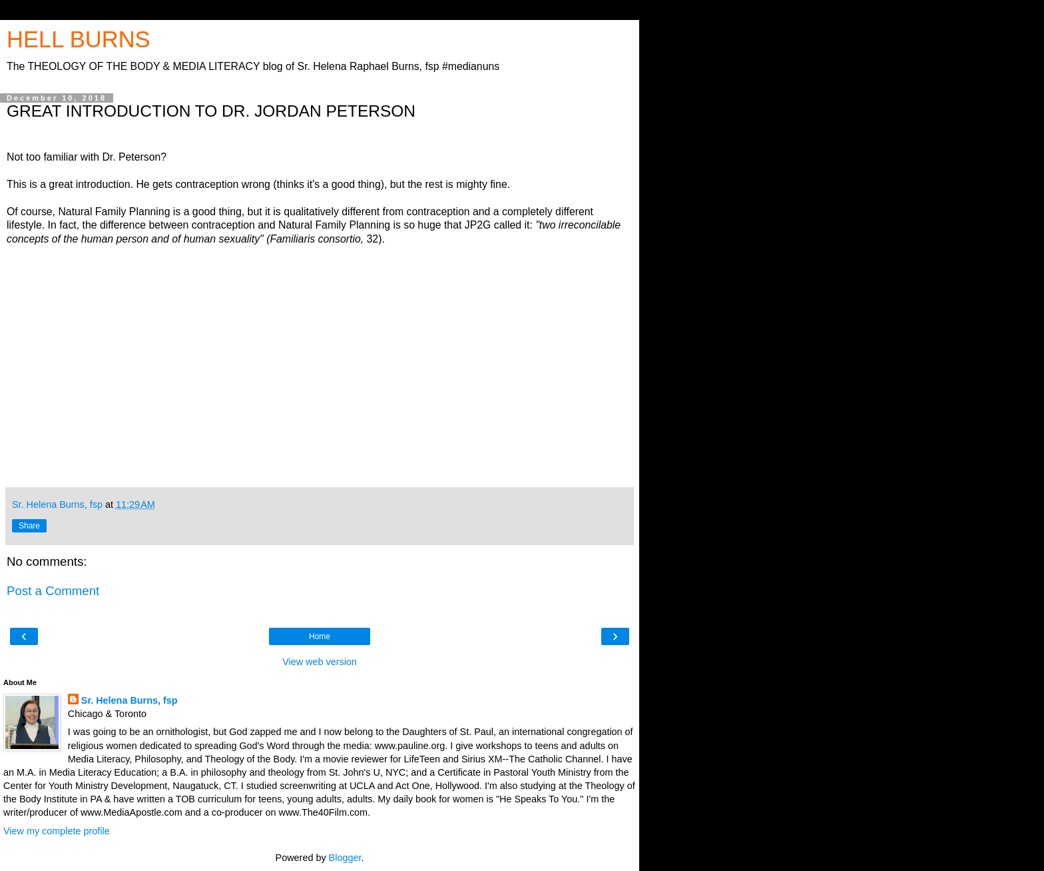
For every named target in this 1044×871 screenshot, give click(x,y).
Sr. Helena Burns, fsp (129, 700)
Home (319, 636)
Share (29, 525)
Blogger (345, 857)
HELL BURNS (78, 39)
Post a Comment (53, 591)
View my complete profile (56, 831)
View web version (319, 661)
